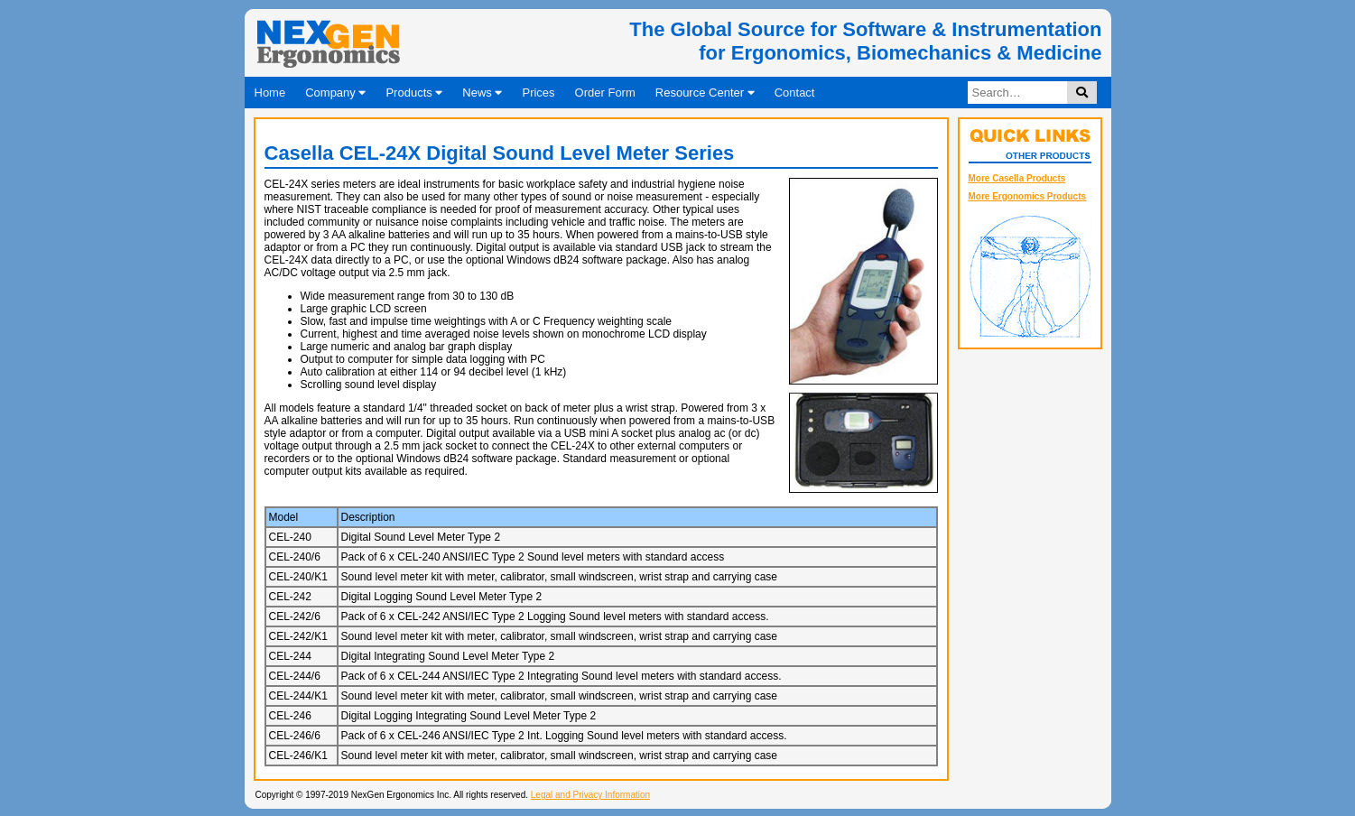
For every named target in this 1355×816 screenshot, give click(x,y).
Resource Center (705, 92)
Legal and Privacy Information (590, 795)
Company (335, 92)
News (482, 92)
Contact (795, 92)
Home (270, 92)
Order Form (605, 92)
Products (413, 92)
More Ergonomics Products (1028, 196)
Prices (538, 92)
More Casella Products (1017, 178)
